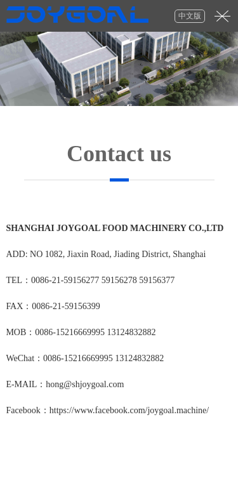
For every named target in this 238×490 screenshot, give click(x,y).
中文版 (189, 15)
